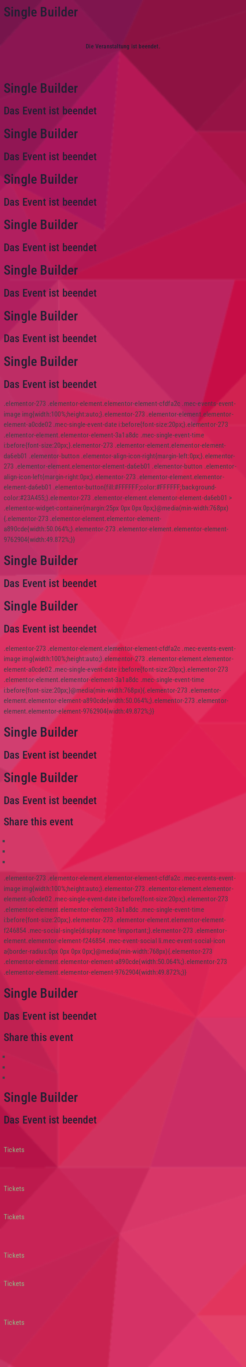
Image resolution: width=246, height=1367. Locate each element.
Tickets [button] (14, 1150)
